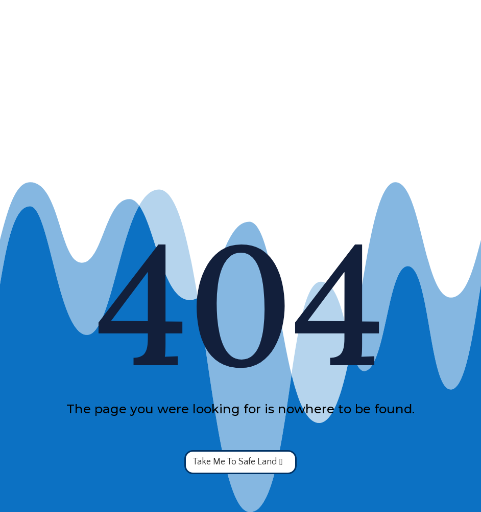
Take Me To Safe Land (235, 462)
